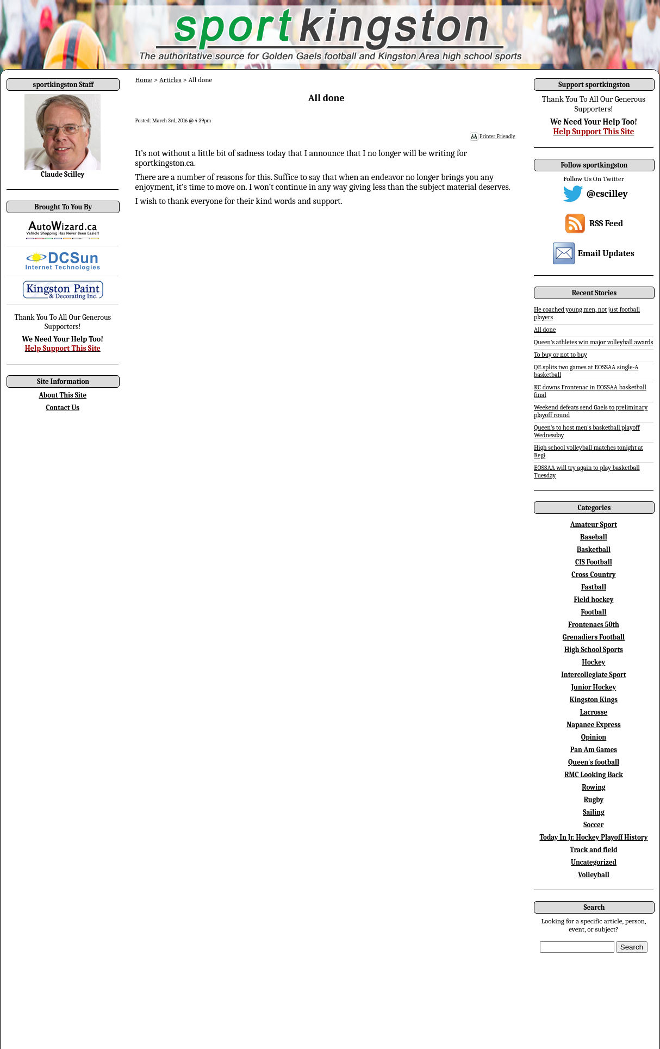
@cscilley (607, 194)
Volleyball (593, 875)
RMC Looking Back (593, 775)
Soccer (593, 825)
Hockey (594, 662)
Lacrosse (594, 712)
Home (143, 80)
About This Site (62, 395)
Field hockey (593, 599)
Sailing (594, 812)
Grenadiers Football (594, 637)
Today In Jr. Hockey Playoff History (594, 837)
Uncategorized (594, 862)
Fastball (593, 587)
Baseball (593, 537)
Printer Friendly (497, 136)
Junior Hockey (594, 687)
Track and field (594, 850)
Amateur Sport (593, 524)
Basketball (594, 549)
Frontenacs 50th (593, 624)
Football (593, 612)
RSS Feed (606, 223)
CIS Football (593, 562)
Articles (170, 80)
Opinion (593, 737)
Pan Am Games (593, 750)
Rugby (593, 800)
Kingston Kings (594, 700)
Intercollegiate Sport (593, 675)
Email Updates (606, 253)
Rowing (593, 787)
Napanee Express (593, 725)
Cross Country (593, 574)
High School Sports (593, 649)
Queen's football (593, 762)
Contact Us (62, 408)
